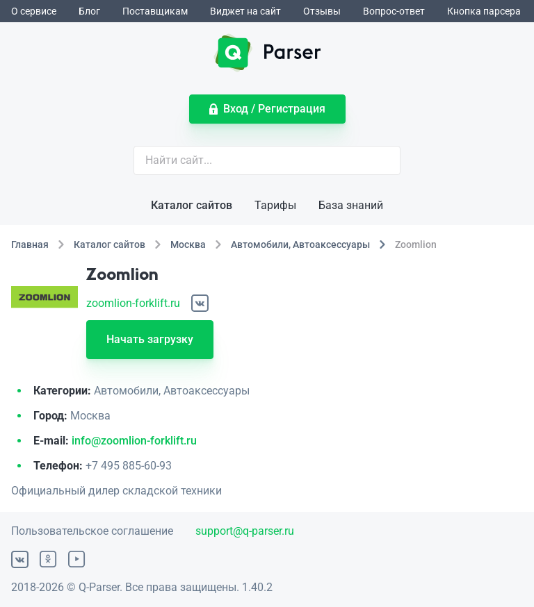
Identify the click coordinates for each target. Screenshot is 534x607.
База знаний (350, 205)
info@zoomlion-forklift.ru (134, 440)
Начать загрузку (149, 339)
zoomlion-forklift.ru (133, 303)
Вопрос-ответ (394, 11)
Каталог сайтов (191, 205)
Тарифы (275, 205)
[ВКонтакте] (200, 303)
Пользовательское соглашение (92, 531)
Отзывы (322, 11)
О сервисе (33, 11)
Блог (89, 11)
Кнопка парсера (484, 11)
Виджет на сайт (245, 11)
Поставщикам (155, 11)
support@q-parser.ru (244, 531)
